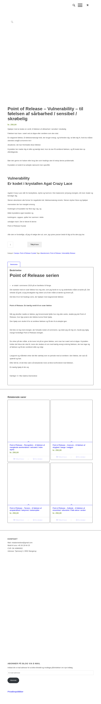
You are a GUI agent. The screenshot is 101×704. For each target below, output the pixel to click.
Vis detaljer (38, 459)
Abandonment (44, 253)
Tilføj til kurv (34, 244)
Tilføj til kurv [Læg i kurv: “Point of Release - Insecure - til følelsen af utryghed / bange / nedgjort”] (61, 457)
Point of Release (55, 253)
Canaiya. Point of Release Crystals (25, 253)
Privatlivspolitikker (15, 691)
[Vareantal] (10, 244)
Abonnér (13, 680)
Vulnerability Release (68, 253)
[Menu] (78, 5)
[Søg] (72, 5)
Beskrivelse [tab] (14, 264)
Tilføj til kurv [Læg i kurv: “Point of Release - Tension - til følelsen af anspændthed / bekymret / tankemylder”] (18, 520)
